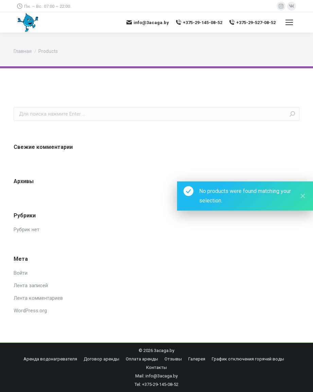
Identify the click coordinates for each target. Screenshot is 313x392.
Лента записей (31, 285)
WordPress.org (30, 311)
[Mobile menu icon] (289, 22)
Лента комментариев (38, 298)
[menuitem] (50, 359)
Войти (21, 273)
